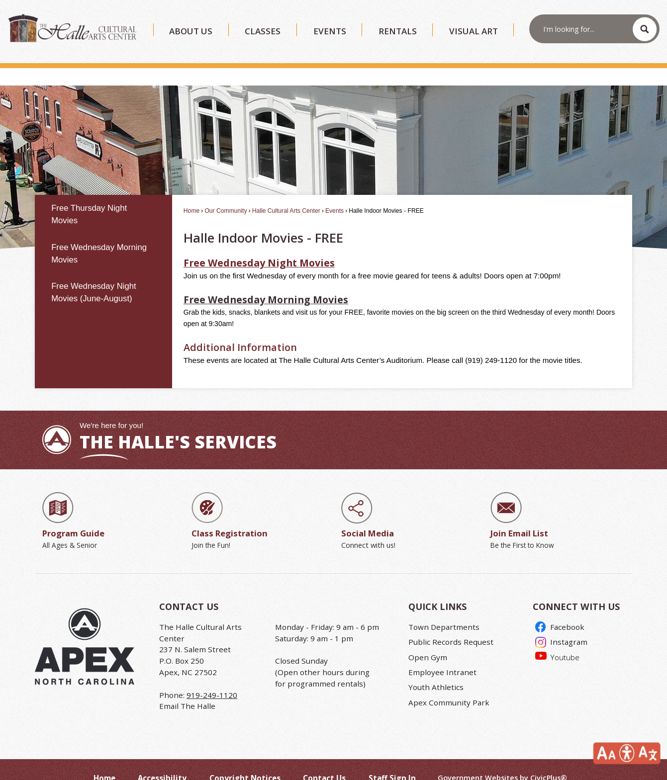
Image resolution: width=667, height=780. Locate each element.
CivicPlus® (548, 761)
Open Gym (427, 640)
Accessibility (162, 761)
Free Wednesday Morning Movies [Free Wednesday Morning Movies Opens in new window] (266, 282)
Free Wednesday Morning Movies (99, 237)
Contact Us (324, 761)
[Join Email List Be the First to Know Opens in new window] (557, 504)
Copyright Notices (245, 761)
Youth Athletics (436, 670)
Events (334, 193)
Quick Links (437, 590)
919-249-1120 (212, 678)
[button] (645, 29)
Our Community (225, 193)
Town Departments (443, 610)
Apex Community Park (448, 686)
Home (191, 193)
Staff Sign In (392, 761)
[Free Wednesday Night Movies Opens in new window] (259, 246)
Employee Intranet (442, 655)
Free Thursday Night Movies (89, 197)
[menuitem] (103, 197)
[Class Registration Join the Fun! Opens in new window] (258, 504)
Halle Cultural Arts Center (286, 193)
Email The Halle (187, 689)
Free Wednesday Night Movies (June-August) (93, 275)
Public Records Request (450, 625)
